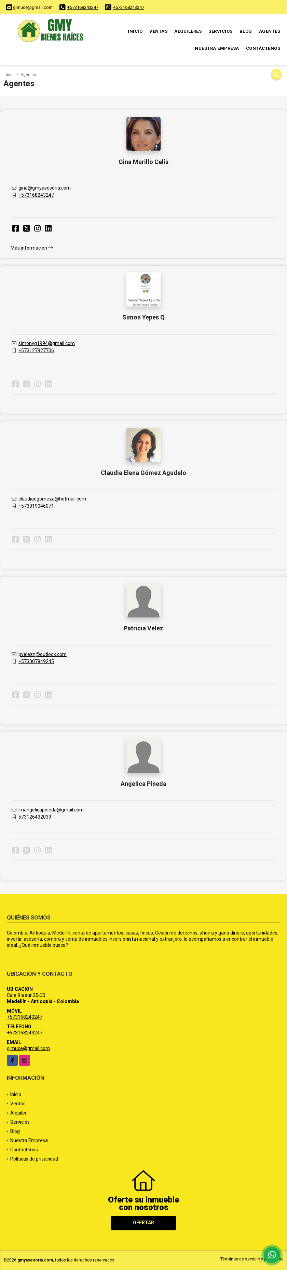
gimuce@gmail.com (28, 1048)
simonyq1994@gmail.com (46, 343)
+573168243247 (82, 7)
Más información (32, 248)
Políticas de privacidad (34, 1159)
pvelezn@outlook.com (42, 654)
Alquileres (188, 31)
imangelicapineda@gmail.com (51, 809)
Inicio (135, 31)
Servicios (220, 31)
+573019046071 (36, 506)
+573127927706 (36, 350)
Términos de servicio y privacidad (252, 1259)
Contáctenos (263, 48)
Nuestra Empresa (217, 48)
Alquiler (18, 1113)
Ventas (158, 31)
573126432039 (34, 817)
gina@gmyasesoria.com (44, 188)
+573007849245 (36, 661)
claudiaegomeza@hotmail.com (52, 499)
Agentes (270, 31)
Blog (246, 31)
